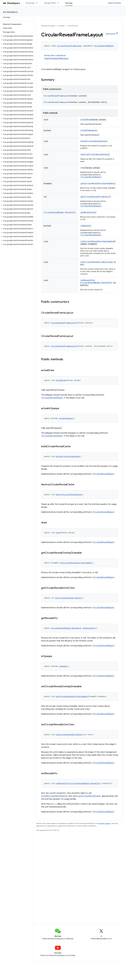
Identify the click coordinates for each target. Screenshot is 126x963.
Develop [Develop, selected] (69, 3)
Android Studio (114, 3)
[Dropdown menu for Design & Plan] (59, 3)
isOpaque (85, 226)
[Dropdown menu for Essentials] (38, 3)
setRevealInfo (87, 280)
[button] (16, 36)
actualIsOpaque (88, 130)
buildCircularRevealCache (93, 141)
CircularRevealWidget (104, 46)
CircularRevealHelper (91, 177)
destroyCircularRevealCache (94, 154)
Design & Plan (50, 3)
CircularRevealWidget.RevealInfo (60, 212)
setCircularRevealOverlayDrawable (97, 241)
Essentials (30, 3)
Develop (61, 26)
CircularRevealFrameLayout (69, 46)
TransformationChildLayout (56, 58)
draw (83, 168)
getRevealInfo (87, 212)
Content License (104, 823)
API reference (10, 12)
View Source (110, 34)
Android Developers (48, 26)
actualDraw (86, 119)
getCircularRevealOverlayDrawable (97, 183)
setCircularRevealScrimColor (95, 262)
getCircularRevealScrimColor (95, 197)
